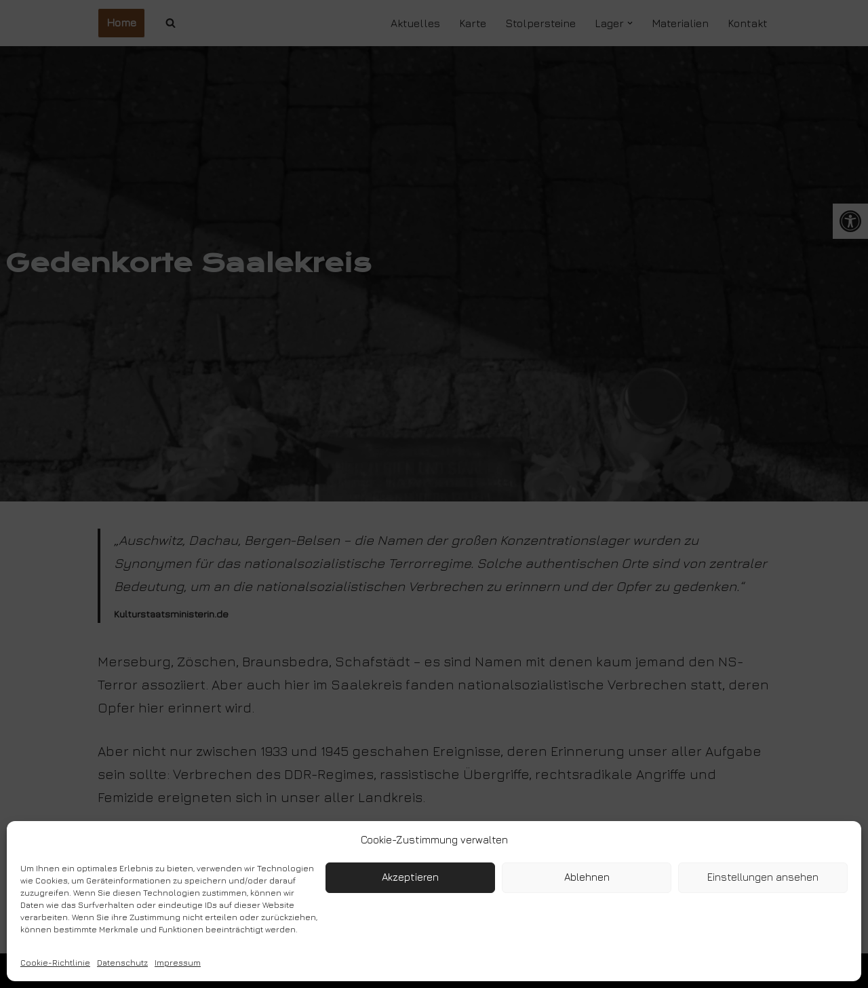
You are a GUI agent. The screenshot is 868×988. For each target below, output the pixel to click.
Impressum (178, 962)
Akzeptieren (410, 877)
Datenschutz (122, 962)
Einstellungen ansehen (762, 877)
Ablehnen (587, 877)
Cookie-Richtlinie (55, 962)
